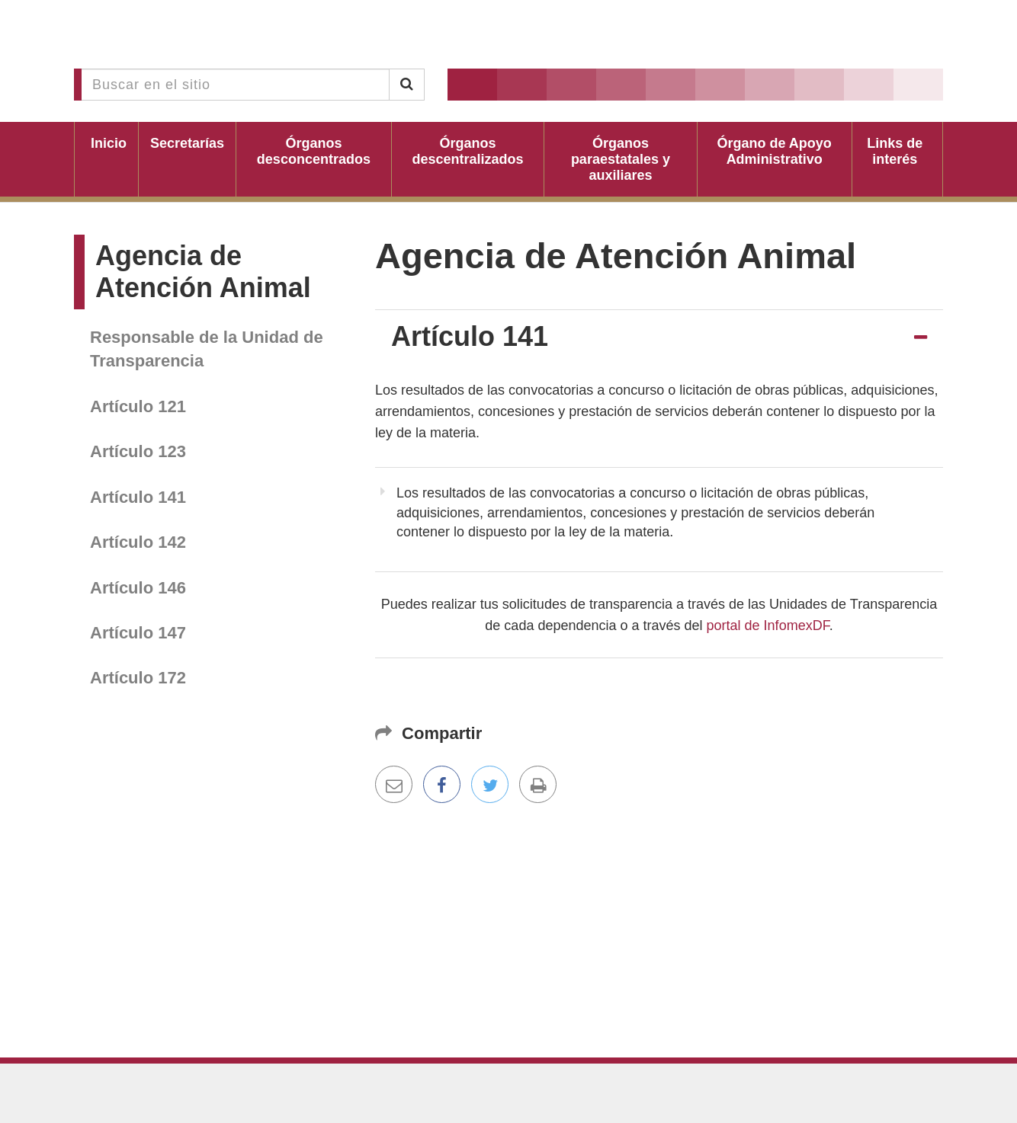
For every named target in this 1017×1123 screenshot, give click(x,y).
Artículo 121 (138, 406)
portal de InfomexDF (768, 625)
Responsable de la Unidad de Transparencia (206, 349)
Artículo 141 (138, 497)
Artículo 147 (138, 632)
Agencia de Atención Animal (203, 271)
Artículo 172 (138, 677)
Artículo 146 (138, 587)
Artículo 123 (138, 451)
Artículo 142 (138, 542)
